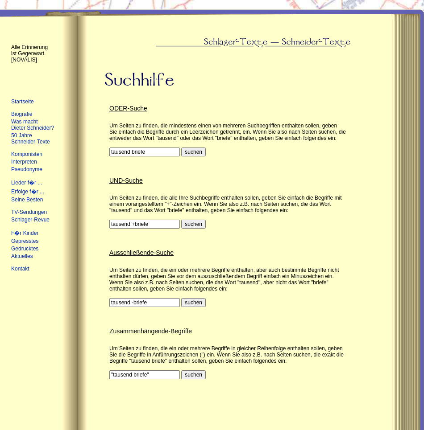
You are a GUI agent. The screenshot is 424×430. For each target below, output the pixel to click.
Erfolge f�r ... (27, 191)
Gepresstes (24, 241)
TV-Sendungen (29, 212)
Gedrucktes (24, 249)
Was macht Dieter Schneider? (32, 125)
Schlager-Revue (30, 220)
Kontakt (20, 269)
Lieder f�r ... (26, 183)
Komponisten (26, 154)
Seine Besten (27, 200)
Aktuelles (22, 256)
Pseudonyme (26, 169)
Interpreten (24, 162)
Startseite (22, 101)
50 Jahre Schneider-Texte (30, 138)
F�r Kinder (24, 233)
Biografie (21, 114)
